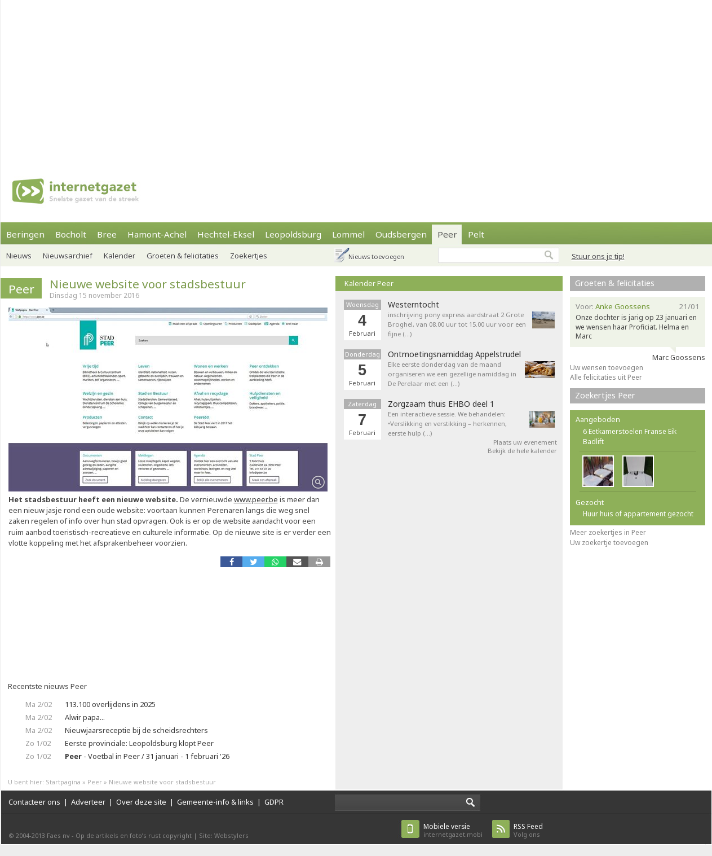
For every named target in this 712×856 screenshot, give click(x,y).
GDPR (274, 802)
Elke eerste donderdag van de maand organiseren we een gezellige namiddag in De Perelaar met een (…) (452, 374)
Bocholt (70, 234)
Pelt (476, 234)
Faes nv (58, 835)
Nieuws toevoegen (376, 256)
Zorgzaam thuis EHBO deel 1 (441, 404)
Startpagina (63, 782)
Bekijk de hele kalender (522, 450)
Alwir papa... (85, 717)
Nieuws (19, 256)
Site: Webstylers (224, 835)
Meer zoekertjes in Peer (608, 532)
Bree (107, 234)
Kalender (119, 256)
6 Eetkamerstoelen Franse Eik (629, 431)
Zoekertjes (248, 256)
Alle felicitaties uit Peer (606, 377)
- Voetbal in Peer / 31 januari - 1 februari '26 (147, 756)
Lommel (348, 234)
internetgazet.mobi (453, 830)
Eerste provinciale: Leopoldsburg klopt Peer (139, 743)
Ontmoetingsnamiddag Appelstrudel (454, 354)
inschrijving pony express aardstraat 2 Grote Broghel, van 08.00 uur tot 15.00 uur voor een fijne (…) (457, 324)
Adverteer (88, 802)
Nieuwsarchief (67, 256)
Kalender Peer (368, 283)
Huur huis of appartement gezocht (638, 514)
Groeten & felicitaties (183, 256)
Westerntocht (413, 305)
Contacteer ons (34, 802)
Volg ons (528, 830)
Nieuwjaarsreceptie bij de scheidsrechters (136, 730)
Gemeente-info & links (215, 802)
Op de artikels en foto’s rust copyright (134, 835)
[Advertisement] (326, 79)
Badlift (593, 441)
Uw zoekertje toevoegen (609, 542)
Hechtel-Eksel (225, 234)
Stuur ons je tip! (598, 256)
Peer (447, 234)
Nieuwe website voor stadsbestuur (148, 284)
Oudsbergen (401, 234)
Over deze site (141, 802)
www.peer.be (256, 499)
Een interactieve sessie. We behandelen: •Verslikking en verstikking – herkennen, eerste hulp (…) (447, 423)
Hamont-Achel (157, 234)
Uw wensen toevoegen (606, 367)
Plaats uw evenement (525, 442)
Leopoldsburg (293, 234)
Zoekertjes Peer (605, 395)
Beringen (25, 234)
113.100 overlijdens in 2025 (110, 704)
